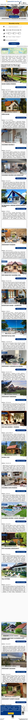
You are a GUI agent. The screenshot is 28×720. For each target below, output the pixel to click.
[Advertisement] (14, 607)
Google (19, 706)
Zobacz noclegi (21, 87)
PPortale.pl (2, 719)
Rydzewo (4, 70)
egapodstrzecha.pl (14, 1)
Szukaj (14, 43)
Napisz (27, 719)
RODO (2, 711)
